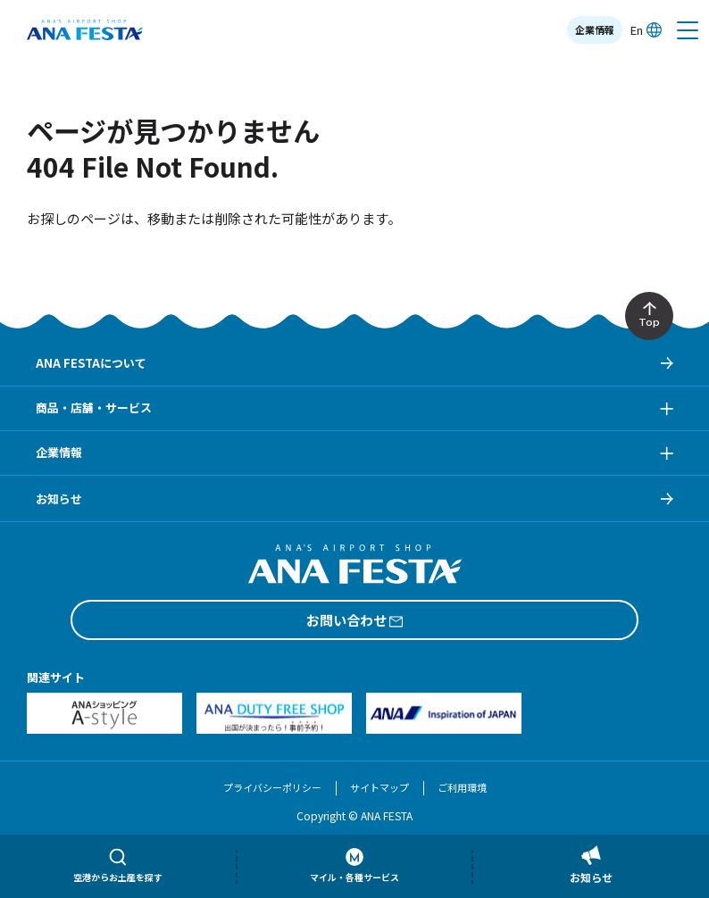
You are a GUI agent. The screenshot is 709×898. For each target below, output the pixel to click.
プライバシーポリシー (272, 787)
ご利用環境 (462, 787)
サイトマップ (379, 787)
